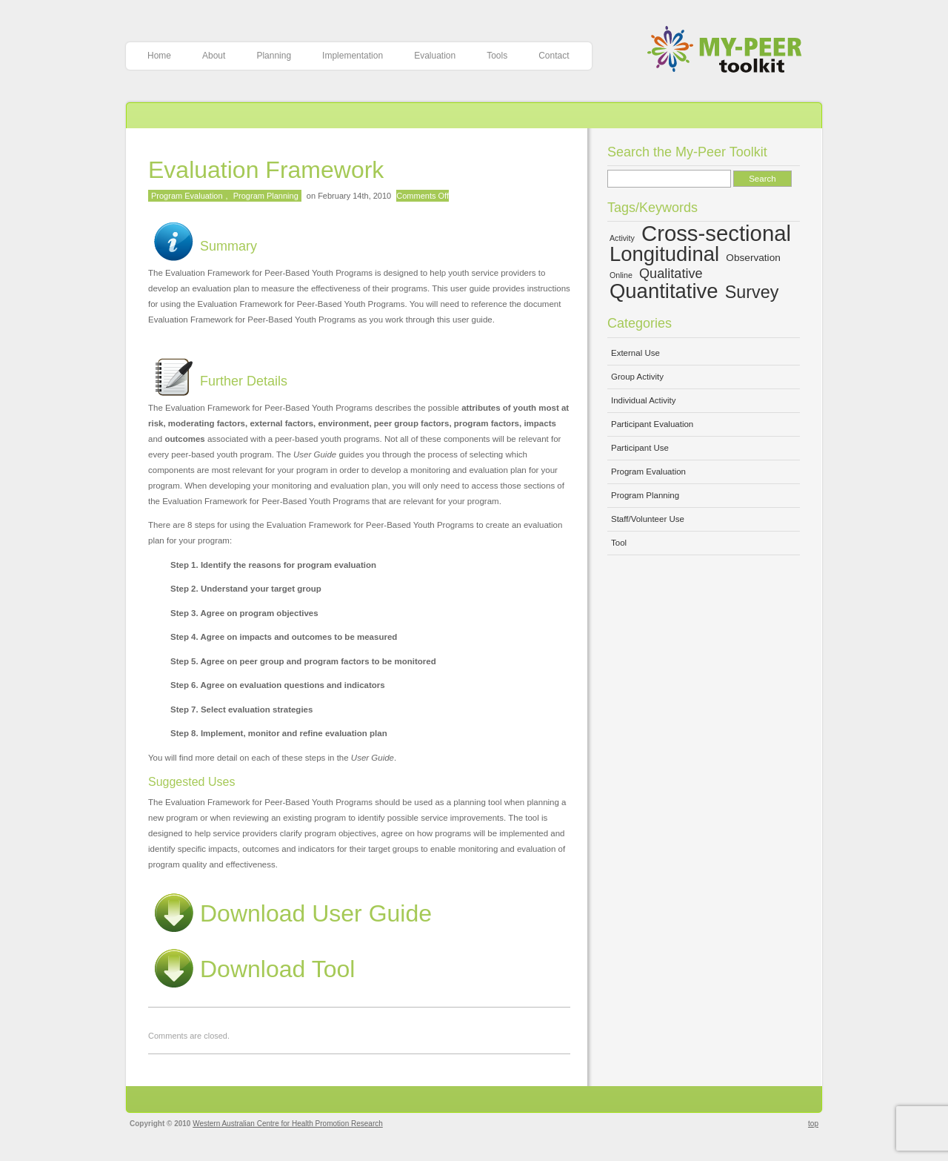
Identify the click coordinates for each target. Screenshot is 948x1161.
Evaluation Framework (266, 169)
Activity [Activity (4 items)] (622, 238)
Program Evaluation (187, 195)
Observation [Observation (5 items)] (753, 257)
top (813, 1123)
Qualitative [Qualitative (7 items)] (671, 273)
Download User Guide (290, 913)
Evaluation (434, 55)
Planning (273, 55)
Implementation (352, 55)
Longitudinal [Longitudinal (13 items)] (664, 253)
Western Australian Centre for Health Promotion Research (288, 1123)
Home (159, 55)
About (213, 55)
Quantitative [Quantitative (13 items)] (664, 291)
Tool (619, 542)
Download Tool (251, 969)
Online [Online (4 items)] (621, 275)
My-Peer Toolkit (730, 51)
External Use (635, 352)
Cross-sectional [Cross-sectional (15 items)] (716, 233)
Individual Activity (643, 400)
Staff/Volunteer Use (647, 519)
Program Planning (265, 195)
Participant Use (640, 447)
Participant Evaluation (652, 424)
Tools (497, 55)
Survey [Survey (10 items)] (752, 292)
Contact (553, 55)
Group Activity (637, 376)
